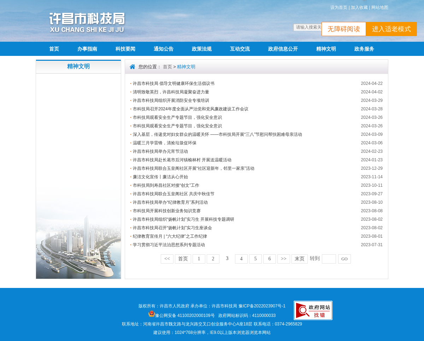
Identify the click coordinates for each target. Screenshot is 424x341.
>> (284, 258)
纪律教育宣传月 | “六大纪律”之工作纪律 (170, 236)
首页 (54, 49)
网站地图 (379, 7)
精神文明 (326, 49)
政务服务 (364, 49)
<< (167, 258)
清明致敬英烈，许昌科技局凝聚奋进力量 (171, 91)
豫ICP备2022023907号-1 (261, 306)
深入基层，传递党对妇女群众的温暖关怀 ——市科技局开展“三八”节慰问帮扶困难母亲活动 (217, 134)
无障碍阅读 (344, 29)
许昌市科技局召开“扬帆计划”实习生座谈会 (172, 227)
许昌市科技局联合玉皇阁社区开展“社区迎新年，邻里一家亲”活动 (193, 168)
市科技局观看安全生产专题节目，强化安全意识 (177, 117)
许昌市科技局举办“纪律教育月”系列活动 (170, 202)
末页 (300, 258)
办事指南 (87, 49)
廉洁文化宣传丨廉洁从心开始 (160, 176)
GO (344, 258)
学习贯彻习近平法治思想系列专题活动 (169, 244)
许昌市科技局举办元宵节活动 (160, 151)
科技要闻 (125, 49)
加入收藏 (359, 7)
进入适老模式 (391, 29)
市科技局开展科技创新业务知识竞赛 (167, 210)
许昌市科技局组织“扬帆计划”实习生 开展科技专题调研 (183, 219)
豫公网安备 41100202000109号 (181, 315)
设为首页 (338, 7)
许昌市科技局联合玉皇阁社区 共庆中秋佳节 (173, 193)
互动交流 (240, 49)
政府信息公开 (283, 49)
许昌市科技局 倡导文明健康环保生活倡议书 (173, 83)
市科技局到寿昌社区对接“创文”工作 (166, 185)
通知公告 (163, 49)
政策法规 (202, 49)
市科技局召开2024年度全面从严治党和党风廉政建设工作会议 (190, 108)
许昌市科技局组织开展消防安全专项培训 (171, 100)
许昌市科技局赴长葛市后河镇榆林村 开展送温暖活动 (182, 159)
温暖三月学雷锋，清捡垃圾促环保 (164, 142)
